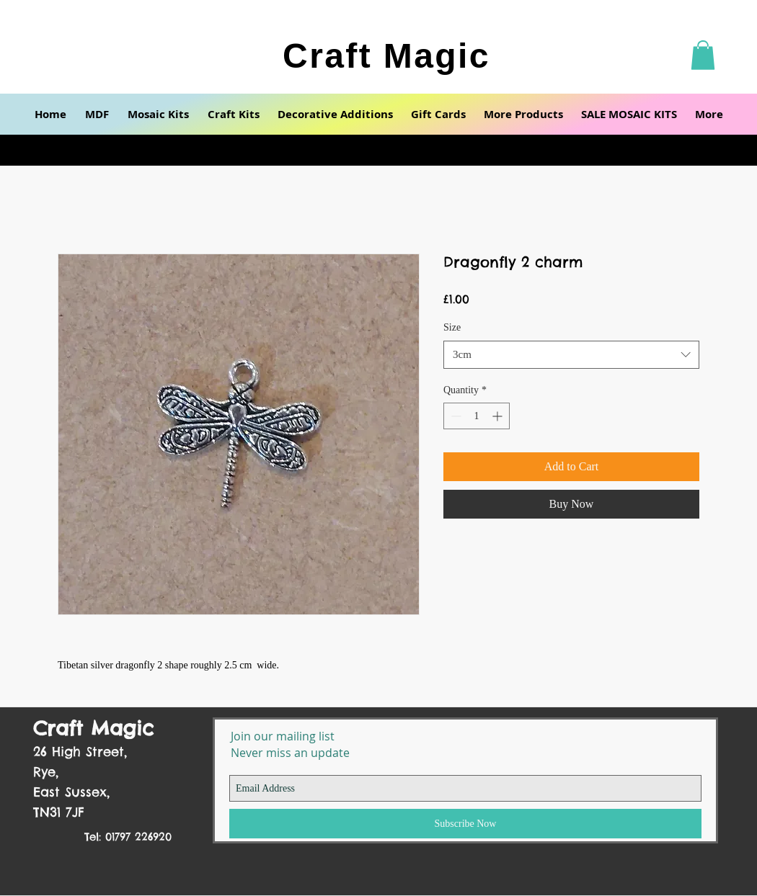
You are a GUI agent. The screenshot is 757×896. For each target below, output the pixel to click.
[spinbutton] (477, 416)
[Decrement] (455, 416)
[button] (703, 55)
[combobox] (571, 355)
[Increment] (499, 416)
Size (452, 327)
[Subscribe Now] (465, 823)
